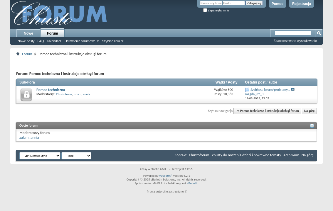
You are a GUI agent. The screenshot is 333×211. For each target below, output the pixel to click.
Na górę (309, 111)
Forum (52, 33)
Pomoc (277, 4)
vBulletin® (165, 176)
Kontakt (181, 155)
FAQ (40, 41)
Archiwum (291, 155)
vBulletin (192, 183)
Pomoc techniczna (50, 90)
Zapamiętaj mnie (216, 10)
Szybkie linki (111, 41)
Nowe (28, 33)
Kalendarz (54, 41)
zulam (77, 94)
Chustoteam (64, 94)
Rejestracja (301, 4)
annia (86, 94)
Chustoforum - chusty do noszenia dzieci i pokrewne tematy (235, 155)
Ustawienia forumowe (80, 41)
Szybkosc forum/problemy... (270, 90)
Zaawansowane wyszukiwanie (295, 40)
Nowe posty (26, 41)
